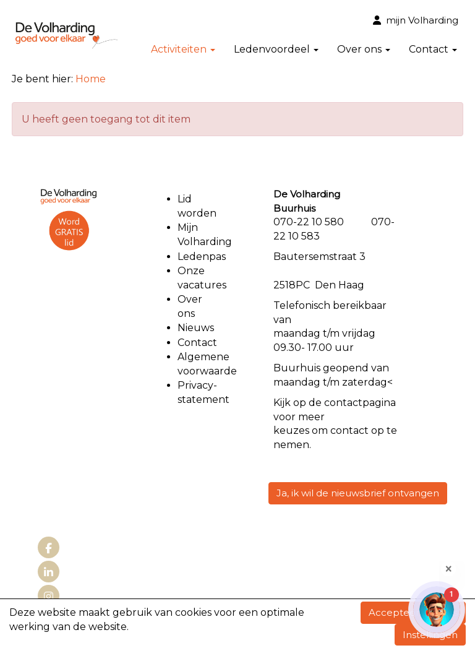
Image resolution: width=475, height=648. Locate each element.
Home (90, 79)
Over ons (363, 49)
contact (343, 402)
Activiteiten (183, 49)
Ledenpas (202, 256)
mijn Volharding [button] (415, 20)
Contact (433, 49)
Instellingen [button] (430, 635)
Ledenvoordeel (276, 49)
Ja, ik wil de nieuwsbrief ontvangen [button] (357, 493)
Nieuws (196, 328)
